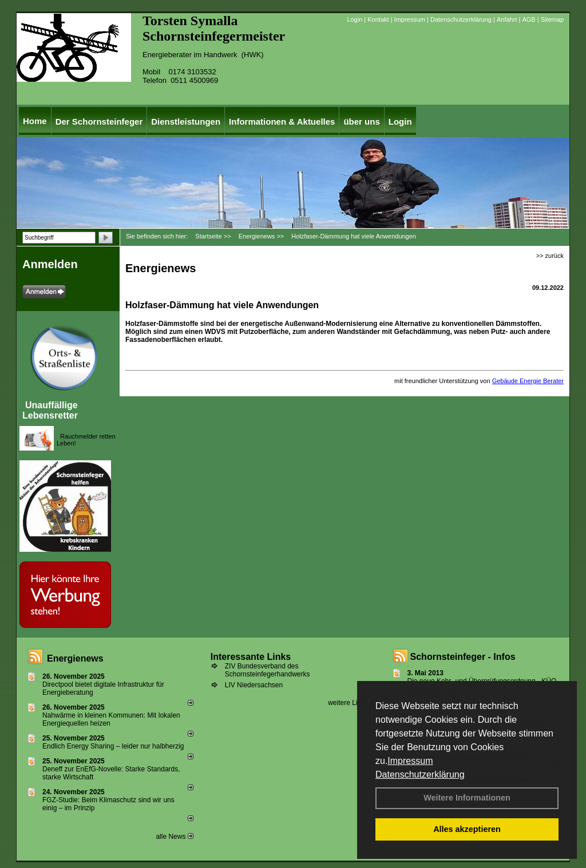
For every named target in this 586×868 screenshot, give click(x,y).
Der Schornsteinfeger (99, 121)
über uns (361, 121)
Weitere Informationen (466, 797)
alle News (174, 837)
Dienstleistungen (185, 121)
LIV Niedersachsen (254, 685)
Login (354, 19)
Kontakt (378, 19)
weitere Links (351, 703)
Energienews (75, 658)
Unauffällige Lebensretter (50, 410)
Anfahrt (507, 19)
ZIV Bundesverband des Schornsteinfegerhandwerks (267, 670)
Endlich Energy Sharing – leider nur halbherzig (113, 746)
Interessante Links (251, 657)
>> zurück (550, 255)
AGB (528, 19)
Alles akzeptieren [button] (467, 829)
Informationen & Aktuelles (282, 121)
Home (35, 121)
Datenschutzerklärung (420, 774)
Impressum (410, 761)
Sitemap (552, 19)
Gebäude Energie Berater (528, 380)
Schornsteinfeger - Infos (463, 657)
